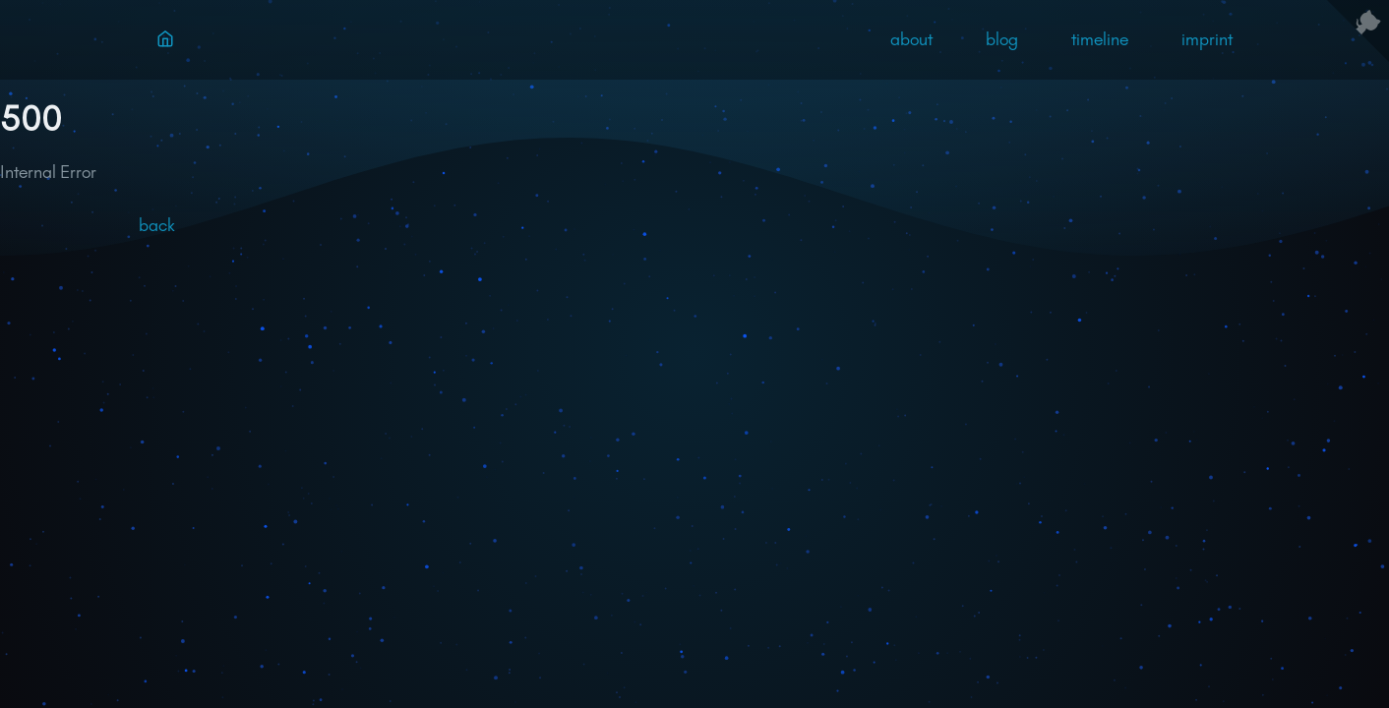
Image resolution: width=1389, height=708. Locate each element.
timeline (1099, 39)
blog (1002, 39)
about (911, 39)
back (157, 225)
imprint (1207, 39)
